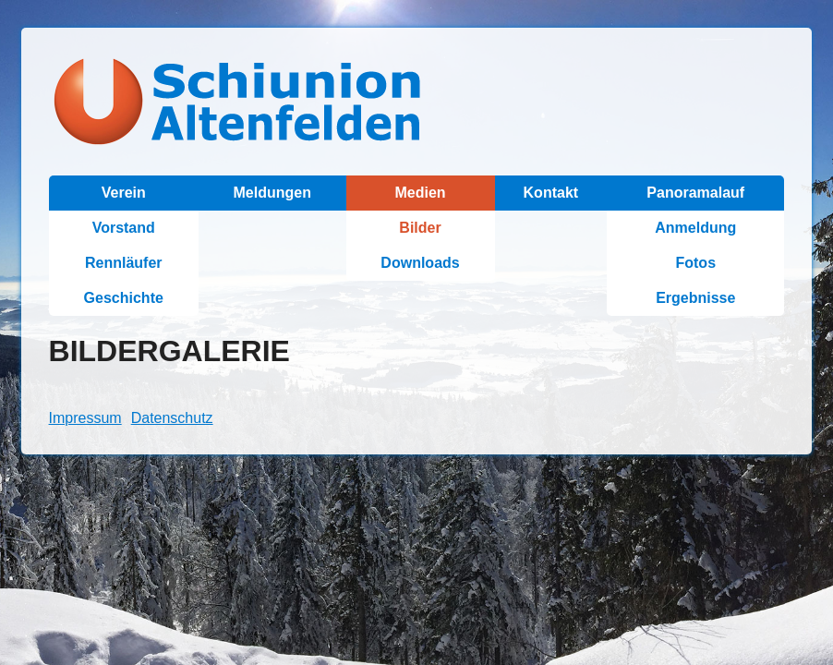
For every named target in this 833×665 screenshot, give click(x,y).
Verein (124, 192)
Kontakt (551, 192)
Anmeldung (695, 228)
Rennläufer (124, 263)
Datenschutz (172, 418)
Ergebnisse (695, 298)
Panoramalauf (695, 192)
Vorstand (123, 228)
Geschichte (123, 298)
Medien (419, 192)
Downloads (419, 263)
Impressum (85, 418)
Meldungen (272, 192)
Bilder (420, 228)
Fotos (695, 263)
